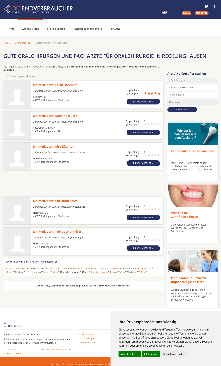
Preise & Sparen (56, 28)
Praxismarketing (15, 353)
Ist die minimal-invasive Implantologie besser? (189, 280)
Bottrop (22, 268)
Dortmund (87, 268)
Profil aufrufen (143, 101)
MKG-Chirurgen (87, 338)
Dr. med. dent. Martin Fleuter (55, 116)
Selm (122, 272)
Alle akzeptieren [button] (129, 354)
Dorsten (74, 268)
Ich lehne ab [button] (150, 354)
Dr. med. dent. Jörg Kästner (53, 146)
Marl (55, 272)
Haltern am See (143, 268)
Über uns (11, 349)
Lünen (46, 272)
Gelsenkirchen (112, 268)
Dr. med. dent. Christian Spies (55, 201)
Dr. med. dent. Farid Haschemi (55, 85)
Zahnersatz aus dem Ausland (192, 151)
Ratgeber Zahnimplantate (87, 28)
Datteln (64, 268)
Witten (142, 272)
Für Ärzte (115, 28)
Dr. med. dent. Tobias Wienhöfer (57, 232)
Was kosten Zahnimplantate (56, 349)
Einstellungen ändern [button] (174, 354)
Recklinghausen (99, 272)
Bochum (10, 268)
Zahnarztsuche (30, 28)
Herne (9, 272)
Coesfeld (52, 268)
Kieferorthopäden (88, 342)
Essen (98, 268)
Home (7, 42)
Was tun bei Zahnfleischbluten (184, 215)
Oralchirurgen (86, 334)
